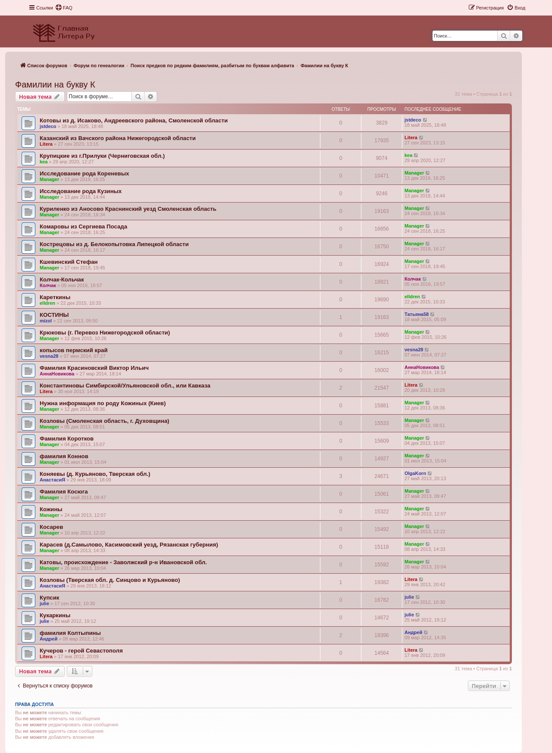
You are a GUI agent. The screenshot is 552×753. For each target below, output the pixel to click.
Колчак (48, 285)
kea (43, 161)
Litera (46, 144)
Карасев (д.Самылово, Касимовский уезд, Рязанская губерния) (129, 544)
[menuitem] (63, 8)
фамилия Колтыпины (70, 633)
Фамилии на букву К (55, 84)
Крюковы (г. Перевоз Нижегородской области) (105, 332)
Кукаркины (55, 615)
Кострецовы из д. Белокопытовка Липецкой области (114, 244)
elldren (47, 303)
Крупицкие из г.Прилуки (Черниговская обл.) (102, 156)
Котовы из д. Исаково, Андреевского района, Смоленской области (134, 120)
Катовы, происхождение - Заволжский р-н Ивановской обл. (123, 562)
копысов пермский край (74, 350)
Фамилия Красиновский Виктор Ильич (94, 368)
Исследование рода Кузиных (81, 191)
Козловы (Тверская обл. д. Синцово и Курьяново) (110, 580)
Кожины (51, 509)
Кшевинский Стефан (69, 262)
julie (44, 603)
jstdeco (48, 126)
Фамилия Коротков (67, 438)
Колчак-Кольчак (62, 279)
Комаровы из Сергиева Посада (83, 226)
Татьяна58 (417, 314)
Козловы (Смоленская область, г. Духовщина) (104, 421)
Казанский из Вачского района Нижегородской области (118, 138)
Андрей (48, 638)
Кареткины (55, 297)
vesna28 (49, 356)
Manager (49, 179)
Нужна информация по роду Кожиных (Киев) (103, 403)
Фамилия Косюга (64, 491)
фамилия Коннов (64, 456)
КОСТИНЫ (54, 315)
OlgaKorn (415, 473)
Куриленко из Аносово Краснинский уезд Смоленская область (128, 209)
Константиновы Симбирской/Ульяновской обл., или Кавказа (125, 385)
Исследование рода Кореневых (84, 173)
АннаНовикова (57, 373)
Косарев (51, 527)
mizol (46, 320)
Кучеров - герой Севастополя (81, 650)
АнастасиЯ (52, 479)
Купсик (49, 597)
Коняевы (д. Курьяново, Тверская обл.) (95, 474)
